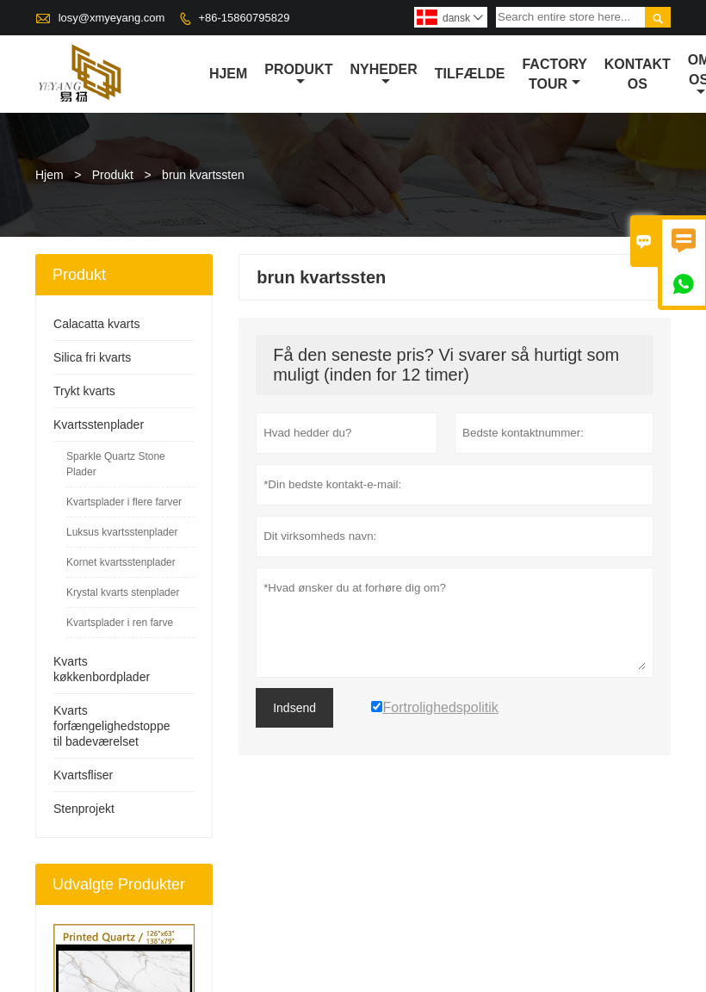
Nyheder (383, 75)
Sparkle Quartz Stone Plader (115, 464)
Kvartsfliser (83, 775)
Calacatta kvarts (96, 324)
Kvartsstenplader (98, 424)
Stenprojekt (84, 808)
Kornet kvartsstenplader (121, 562)
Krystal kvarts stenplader (122, 592)
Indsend (294, 708)
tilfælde (470, 73)
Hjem (228, 73)
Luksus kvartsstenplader (121, 532)
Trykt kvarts (84, 391)
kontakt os (637, 74)
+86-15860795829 (243, 17)
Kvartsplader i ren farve (119, 623)
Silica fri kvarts (92, 357)
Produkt (298, 75)
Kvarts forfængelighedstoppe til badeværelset (111, 726)
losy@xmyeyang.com (112, 17)
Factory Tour (554, 74)
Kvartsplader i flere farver (124, 502)
